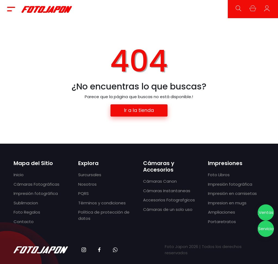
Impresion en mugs (227, 203)
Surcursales (89, 175)
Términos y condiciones (102, 203)
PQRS (83, 193)
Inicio (19, 175)
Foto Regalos (27, 212)
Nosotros (87, 184)
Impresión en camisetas (232, 193)
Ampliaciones (221, 212)
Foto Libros (219, 175)
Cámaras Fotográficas (36, 184)
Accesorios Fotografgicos (169, 200)
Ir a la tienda (139, 110)
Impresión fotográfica (36, 193)
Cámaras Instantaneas (166, 191)
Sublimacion (26, 203)
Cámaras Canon (160, 181)
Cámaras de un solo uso (167, 209)
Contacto (24, 221)
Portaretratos (222, 221)
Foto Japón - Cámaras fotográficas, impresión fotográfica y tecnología (47, 9)
